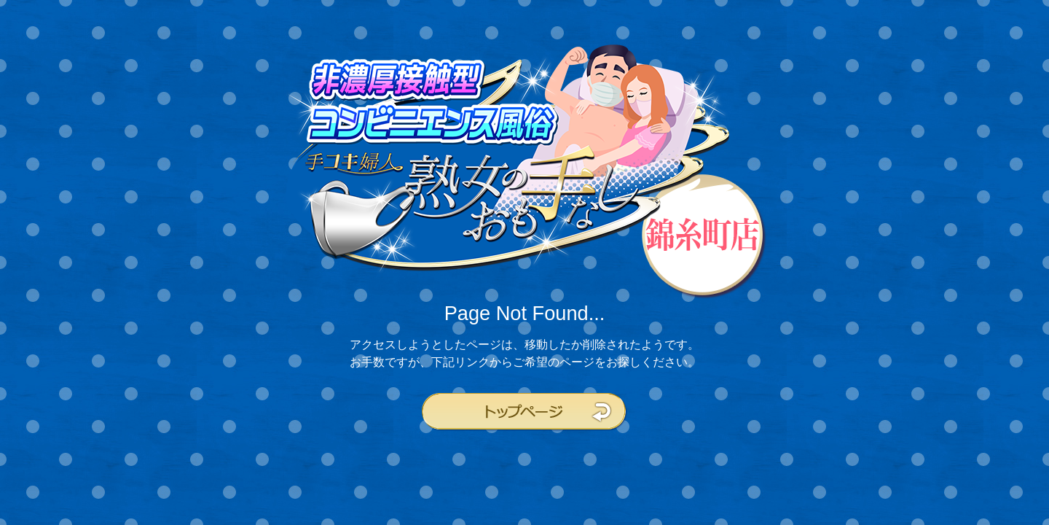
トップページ (524, 412)
